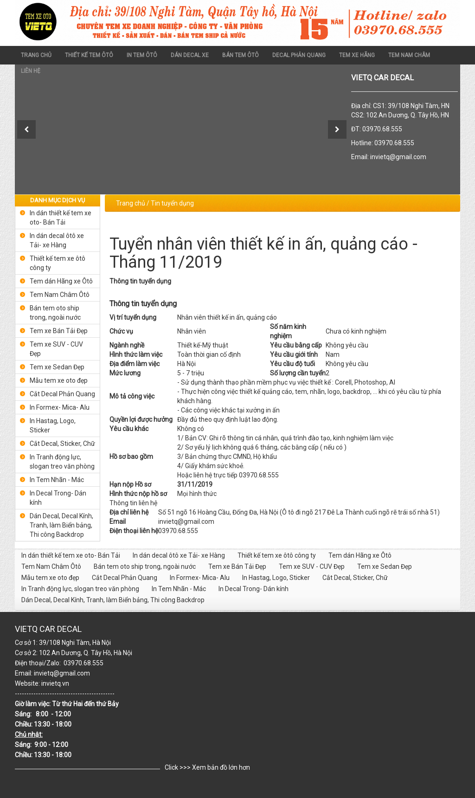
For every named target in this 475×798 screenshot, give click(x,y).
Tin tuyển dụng (172, 203)
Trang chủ (36, 55)
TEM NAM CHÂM (409, 55)
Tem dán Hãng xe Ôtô (61, 281)
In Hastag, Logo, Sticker (53, 425)
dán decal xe (190, 55)
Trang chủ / (132, 203)
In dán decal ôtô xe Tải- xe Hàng (57, 240)
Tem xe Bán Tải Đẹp (59, 331)
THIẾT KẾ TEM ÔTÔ (89, 55)
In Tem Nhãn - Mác (57, 479)
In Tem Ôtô (142, 55)
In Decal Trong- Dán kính (58, 497)
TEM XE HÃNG (357, 55)
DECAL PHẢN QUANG (299, 55)
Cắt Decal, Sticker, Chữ (62, 443)
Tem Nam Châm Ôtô (60, 294)
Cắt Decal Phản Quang (62, 394)
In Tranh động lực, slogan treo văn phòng (62, 461)
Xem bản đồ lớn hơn (221, 767)
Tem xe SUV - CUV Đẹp (56, 349)
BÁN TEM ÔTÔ (240, 55)
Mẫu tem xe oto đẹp (59, 380)
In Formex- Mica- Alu (60, 407)
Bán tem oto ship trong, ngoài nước (55, 312)
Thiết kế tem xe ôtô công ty (57, 263)
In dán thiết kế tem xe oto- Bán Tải (60, 217)
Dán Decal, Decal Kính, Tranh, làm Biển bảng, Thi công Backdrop (61, 525)
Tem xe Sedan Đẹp (57, 367)
